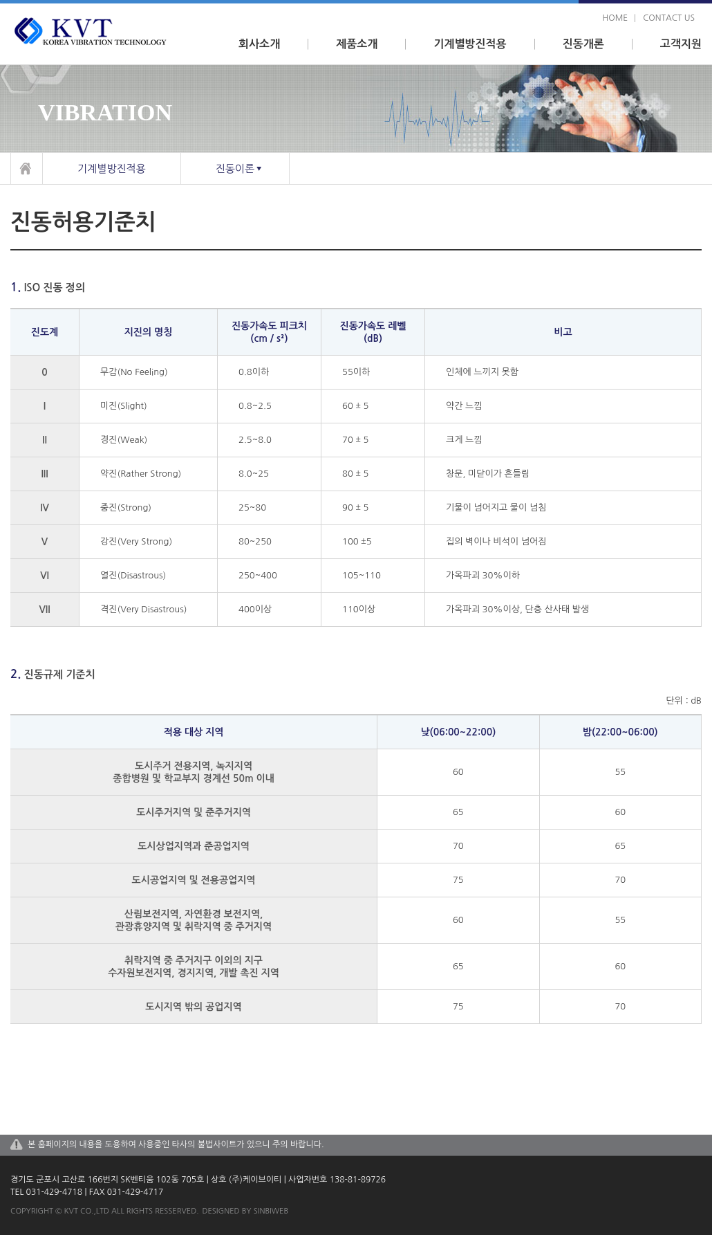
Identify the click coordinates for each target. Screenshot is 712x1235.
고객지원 (681, 44)
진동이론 (235, 168)
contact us (669, 18)
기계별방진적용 (469, 44)
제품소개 (356, 44)
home (615, 18)
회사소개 (259, 44)
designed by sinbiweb (246, 1211)
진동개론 (583, 44)
